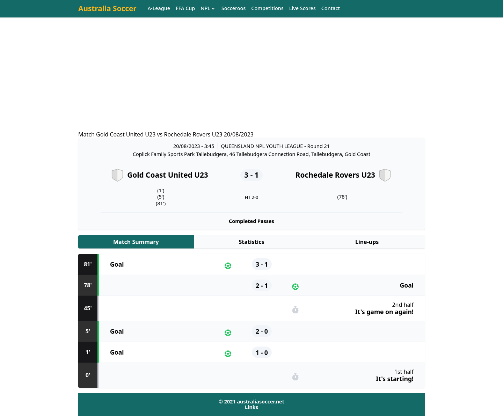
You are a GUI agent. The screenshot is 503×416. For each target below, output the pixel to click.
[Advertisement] (251, 80)
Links (251, 407)
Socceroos (233, 9)
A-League (159, 9)
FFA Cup (185, 9)
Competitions (267, 9)
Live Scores (302, 9)
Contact (330, 9)
